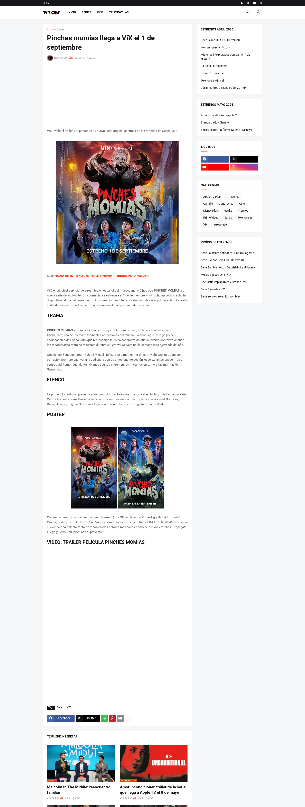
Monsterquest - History (215, 47)
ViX (69, 707)
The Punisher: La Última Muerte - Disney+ (226, 129)
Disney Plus (210, 210)
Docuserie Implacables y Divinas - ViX (224, 282)
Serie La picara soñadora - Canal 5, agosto (227, 253)
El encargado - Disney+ (215, 122)
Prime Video (210, 217)
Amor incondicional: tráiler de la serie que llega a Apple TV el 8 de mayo (152, 790)
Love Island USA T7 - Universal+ (220, 40)
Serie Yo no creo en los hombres (221, 296)
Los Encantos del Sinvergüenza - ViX (224, 87)
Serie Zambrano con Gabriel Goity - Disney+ (228, 267)
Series (86, 12)
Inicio (46, 3)
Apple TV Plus (212, 196)
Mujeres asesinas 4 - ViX (216, 274)
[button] (248, 12)
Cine (100, 12)
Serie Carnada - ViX (213, 289)
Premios (243, 210)
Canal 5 (208, 203)
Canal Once (226, 203)
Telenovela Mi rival (212, 80)
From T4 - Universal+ (214, 73)
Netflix (228, 210)
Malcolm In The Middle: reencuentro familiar (79, 790)
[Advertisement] (117, 94)
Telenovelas (119, 12)
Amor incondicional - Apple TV (219, 115)
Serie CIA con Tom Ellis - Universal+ (222, 260)
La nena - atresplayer (214, 65)
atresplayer (220, 224)
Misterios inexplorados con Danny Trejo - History (226, 56)
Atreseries (233, 196)
